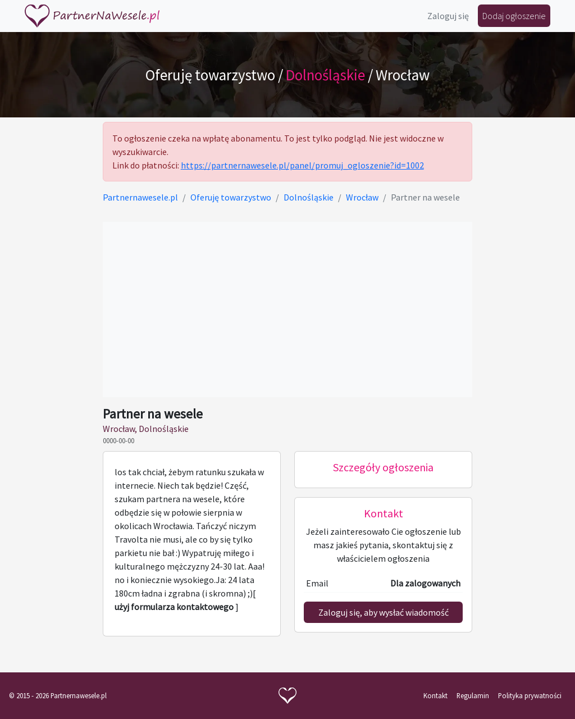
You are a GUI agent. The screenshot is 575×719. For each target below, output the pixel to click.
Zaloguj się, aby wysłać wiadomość (383, 612)
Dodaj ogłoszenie (514, 15)
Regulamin (473, 695)
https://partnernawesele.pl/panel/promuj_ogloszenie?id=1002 (302, 165)
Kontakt (435, 695)
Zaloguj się (448, 15)
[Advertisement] (288, 309)
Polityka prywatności (530, 695)
